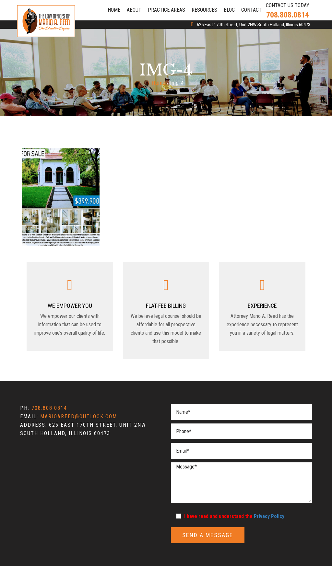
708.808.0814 (287, 15)
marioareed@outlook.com (78, 416)
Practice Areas (166, 10)
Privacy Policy (269, 516)
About (134, 10)
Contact (251, 10)
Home (114, 10)
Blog (229, 10)
